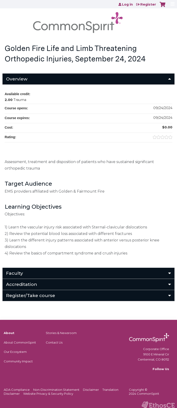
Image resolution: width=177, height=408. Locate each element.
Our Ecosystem (15, 352)
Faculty (14, 273)
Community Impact (18, 361)
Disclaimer (91, 389)
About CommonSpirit (20, 342)
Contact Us (54, 342)
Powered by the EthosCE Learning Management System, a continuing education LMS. (158, 404)
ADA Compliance (17, 389)
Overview (16, 79)
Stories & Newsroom (61, 333)
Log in (127, 4)
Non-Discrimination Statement (56, 389)
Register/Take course (30, 295)
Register (148, 4)
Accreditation (21, 284)
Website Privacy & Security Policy (48, 393)
